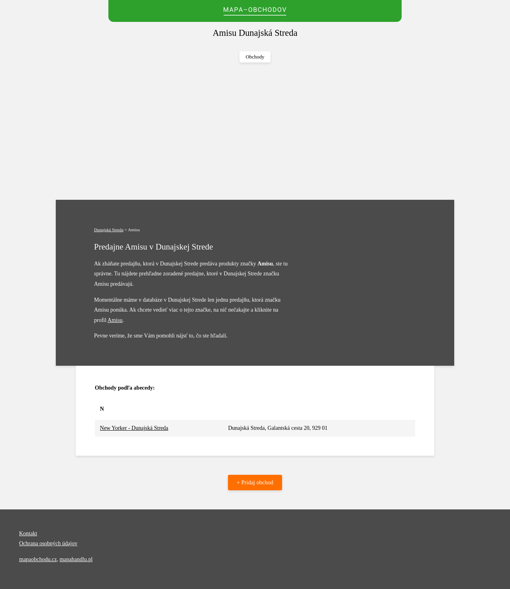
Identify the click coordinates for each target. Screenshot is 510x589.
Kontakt (28, 533)
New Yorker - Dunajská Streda (134, 428)
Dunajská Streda (109, 229)
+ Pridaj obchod (255, 482)
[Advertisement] (255, 131)
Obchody (255, 57)
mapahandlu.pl (75, 559)
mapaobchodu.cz (38, 559)
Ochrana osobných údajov (48, 543)
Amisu (115, 320)
